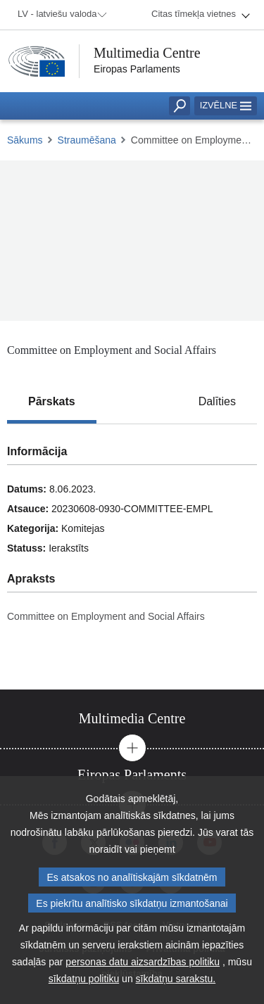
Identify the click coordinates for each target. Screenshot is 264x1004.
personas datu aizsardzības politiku (142, 961)
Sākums (25, 140)
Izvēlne (225, 105)
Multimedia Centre (147, 53)
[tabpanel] (132, 556)
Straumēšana (87, 140)
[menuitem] (60, 15)
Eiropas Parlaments (137, 69)
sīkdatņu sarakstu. (176, 978)
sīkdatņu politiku (84, 978)
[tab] (51, 402)
